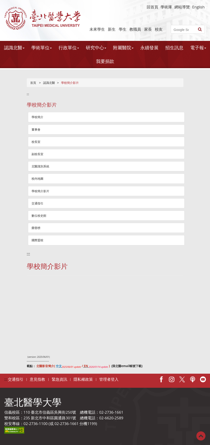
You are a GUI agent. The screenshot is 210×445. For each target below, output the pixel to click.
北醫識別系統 (40, 166)
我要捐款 (105, 61)
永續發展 (149, 48)
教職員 (135, 29)
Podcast (192, 379)
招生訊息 (174, 48)
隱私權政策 (83, 379)
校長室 (36, 142)
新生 (112, 29)
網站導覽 (182, 7)
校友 (159, 29)
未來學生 (97, 29)
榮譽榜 (36, 228)
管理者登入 (109, 379)
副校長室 (37, 154)
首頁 (33, 83)
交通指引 (37, 203)
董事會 (36, 129)
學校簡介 (37, 117)
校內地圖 (37, 179)
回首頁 (152, 7)
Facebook (161, 379)
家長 (148, 29)
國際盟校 (37, 240)
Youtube (203, 379)
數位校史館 (39, 216)
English (198, 7)
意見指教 (37, 379)
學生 (122, 29)
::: (28, 94)
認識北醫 (49, 83)
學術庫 (166, 7)
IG (172, 379)
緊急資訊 (59, 379)
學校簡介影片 (40, 191)
